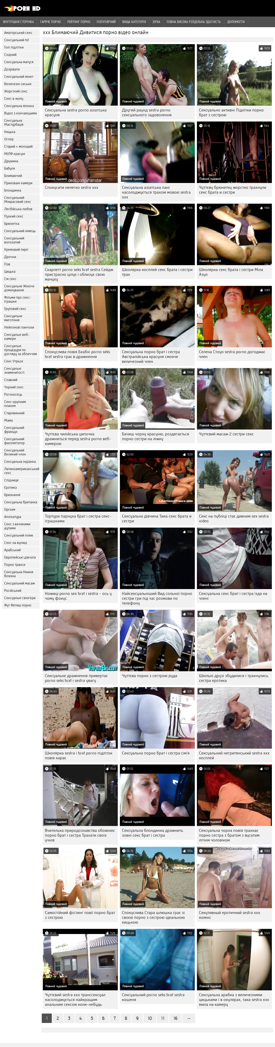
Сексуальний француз (14, 430)
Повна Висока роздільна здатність (194, 21)
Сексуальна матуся (18, 62)
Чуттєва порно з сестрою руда (149, 675)
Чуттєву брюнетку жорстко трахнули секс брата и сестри (232, 190)
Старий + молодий (18, 146)
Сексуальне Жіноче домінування (19, 288)
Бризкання (12, 495)
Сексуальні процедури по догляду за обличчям (20, 350)
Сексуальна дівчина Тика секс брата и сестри (156, 518)
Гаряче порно (50, 21)
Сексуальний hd (16, 40)
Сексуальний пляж (18, 535)
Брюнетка (11, 224)
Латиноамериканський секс (21, 471)
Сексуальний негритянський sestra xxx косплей (234, 755)
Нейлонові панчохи (19, 327)
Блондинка (12, 190)
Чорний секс (14, 387)
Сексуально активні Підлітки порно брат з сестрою (231, 112)
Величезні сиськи (17, 84)
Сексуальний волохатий (14, 240)
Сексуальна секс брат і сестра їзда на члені (233, 596)
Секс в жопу (13, 99)
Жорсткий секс (16, 91)
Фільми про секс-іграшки (17, 299)
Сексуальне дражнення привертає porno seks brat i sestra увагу (76, 678)
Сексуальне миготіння (13, 318)
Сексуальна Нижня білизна (18, 574)
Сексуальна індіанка (20, 462)
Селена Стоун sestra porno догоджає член (232, 354)
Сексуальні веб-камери (16, 337)
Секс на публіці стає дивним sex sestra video (234, 518)
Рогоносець (13, 394)
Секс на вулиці (15, 543)
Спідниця (11, 480)
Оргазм (9, 509)
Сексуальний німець (19, 231)
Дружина (11, 161)
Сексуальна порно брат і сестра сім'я (156, 753)
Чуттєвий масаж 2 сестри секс (226, 434)
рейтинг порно (78, 21)
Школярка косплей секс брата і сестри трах (157, 272)
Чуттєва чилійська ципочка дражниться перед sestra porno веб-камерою (78, 439)
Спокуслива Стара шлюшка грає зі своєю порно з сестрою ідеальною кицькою (153, 917)
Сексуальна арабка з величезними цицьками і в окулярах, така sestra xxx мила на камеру (234, 999)
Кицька (9, 132)
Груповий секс (15, 309)
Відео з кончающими (20, 113)
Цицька (9, 272)
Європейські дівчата (20, 557)
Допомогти (236, 21)
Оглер (9, 139)
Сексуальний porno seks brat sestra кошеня (153, 997)
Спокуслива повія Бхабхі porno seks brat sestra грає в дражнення (77, 354)
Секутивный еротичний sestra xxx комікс (229, 915)
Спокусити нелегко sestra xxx (71, 187)
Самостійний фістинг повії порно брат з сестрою (80, 915)
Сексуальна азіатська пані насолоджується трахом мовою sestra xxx (156, 192)
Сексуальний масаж (19, 583)
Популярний (106, 21)
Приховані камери (18, 183)
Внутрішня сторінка (18, 21)
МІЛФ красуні (14, 154)
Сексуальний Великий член (15, 452)
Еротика (10, 488)
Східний (10, 55)
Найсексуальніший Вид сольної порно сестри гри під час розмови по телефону (157, 598)
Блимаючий (13, 176)
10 (150, 1018)
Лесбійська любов (18, 209)
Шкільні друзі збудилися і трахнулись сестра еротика (233, 678)
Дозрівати (12, 69)
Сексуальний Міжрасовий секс (17, 200)
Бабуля (9, 168)
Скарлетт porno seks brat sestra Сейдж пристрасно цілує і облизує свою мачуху (79, 274)
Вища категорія (134, 21)
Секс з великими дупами (17, 526)
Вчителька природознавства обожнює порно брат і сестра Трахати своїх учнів (80, 835)
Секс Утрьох (13, 361)
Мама (8, 420)
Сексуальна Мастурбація (13, 123)
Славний (10, 380)
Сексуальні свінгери (19, 598)
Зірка (156, 21)
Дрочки (10, 257)
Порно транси (14, 565)
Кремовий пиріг (16, 250)
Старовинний (14, 413)
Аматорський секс (18, 33)
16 (175, 1018)
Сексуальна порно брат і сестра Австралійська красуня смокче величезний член (151, 356)
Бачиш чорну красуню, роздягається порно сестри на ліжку (155, 436)
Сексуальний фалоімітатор (14, 441)
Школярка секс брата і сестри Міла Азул (231, 272)
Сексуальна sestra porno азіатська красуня (76, 112)
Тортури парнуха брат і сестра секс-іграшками (78, 518)
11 (162, 1018)
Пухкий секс (13, 216)
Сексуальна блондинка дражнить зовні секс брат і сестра (152, 833)
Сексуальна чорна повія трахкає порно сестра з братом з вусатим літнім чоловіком (229, 835)
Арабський (12, 550)
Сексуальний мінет (18, 77)
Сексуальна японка (19, 106)
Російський (12, 591)
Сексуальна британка (20, 502)
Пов (7, 264)
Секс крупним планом (15, 404)
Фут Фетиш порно (17, 605)
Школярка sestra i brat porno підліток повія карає (78, 755)
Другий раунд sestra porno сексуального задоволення (147, 112)
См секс (10, 279)
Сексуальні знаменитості (14, 371)
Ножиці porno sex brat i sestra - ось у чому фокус (78, 596)
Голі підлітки (14, 47)
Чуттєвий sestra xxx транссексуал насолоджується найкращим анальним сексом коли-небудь (75, 999)
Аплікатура (12, 517)
